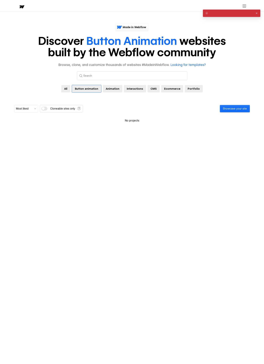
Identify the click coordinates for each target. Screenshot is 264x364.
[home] (18, 6)
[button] (32, 6)
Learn (69, 6)
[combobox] (26, 108)
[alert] (231, 13)
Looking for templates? (188, 65)
